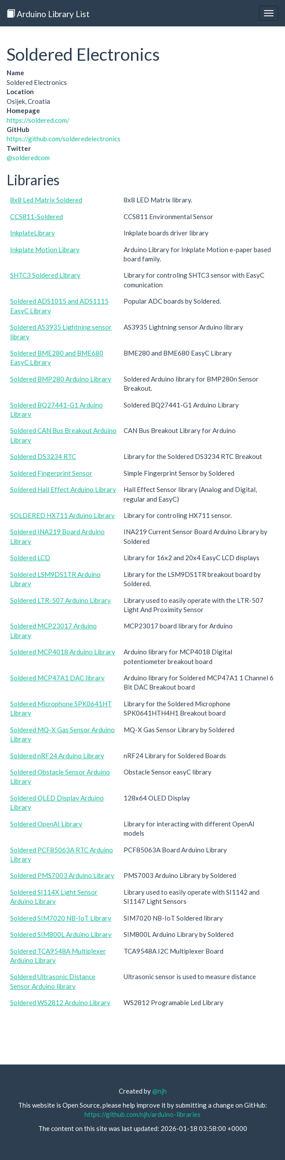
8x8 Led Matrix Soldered (46, 200)
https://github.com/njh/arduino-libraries (142, 1114)
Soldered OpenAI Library (46, 824)
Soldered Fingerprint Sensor (51, 473)
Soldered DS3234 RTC (43, 456)
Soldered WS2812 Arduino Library (60, 1002)
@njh (159, 1091)
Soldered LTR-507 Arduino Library (60, 600)
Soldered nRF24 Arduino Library (57, 756)
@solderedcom (28, 158)
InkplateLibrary (32, 233)
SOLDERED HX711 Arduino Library (62, 515)
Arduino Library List (48, 14)
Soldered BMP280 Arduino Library (60, 379)
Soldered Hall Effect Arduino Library (63, 489)
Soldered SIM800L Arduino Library (61, 934)
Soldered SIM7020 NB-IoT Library (60, 918)
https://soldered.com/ (38, 120)
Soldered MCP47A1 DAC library (57, 678)
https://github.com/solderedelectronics (64, 139)
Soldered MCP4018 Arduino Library (62, 652)
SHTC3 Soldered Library (45, 275)
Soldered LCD (30, 558)
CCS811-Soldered (36, 216)
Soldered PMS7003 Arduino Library (62, 875)
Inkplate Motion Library (45, 249)
